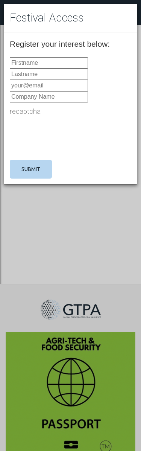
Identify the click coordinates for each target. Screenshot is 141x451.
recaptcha (25, 111)
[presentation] (67, 137)
